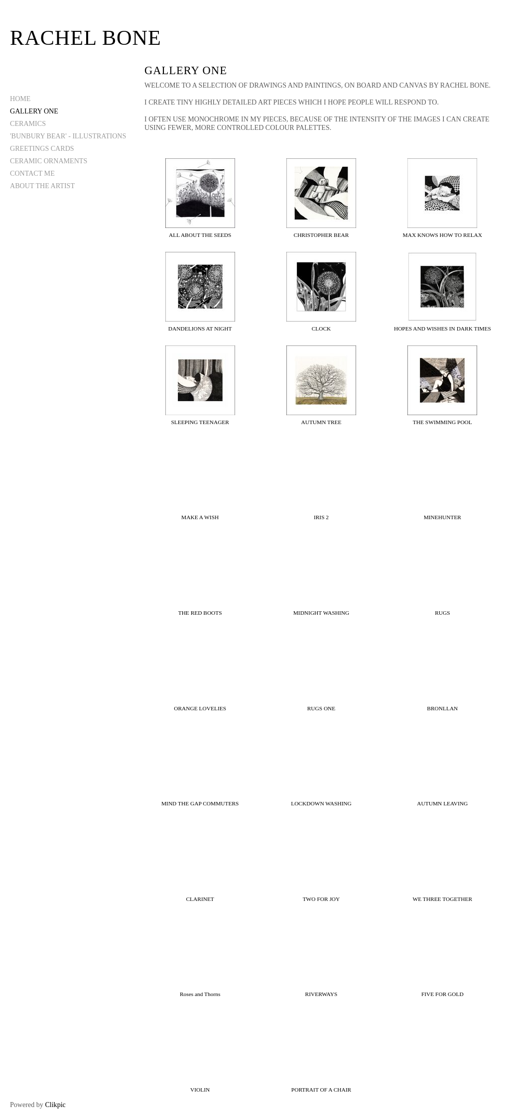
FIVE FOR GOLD (442, 994)
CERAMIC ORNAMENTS (48, 161)
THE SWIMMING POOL (442, 422)
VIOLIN (200, 1090)
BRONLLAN (442, 708)
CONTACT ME (32, 173)
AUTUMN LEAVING (442, 803)
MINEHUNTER (442, 517)
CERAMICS (28, 123)
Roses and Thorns (200, 994)
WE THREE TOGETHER (443, 899)
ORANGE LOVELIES (200, 708)
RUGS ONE (321, 708)
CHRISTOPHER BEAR (321, 235)
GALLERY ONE (34, 111)
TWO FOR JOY (321, 899)
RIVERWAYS (321, 994)
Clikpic (55, 1105)
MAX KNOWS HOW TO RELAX (442, 235)
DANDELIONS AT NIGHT (200, 329)
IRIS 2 (321, 517)
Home (20, 99)
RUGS (442, 613)
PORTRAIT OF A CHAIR (321, 1090)
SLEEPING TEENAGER (200, 422)
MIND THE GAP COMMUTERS (200, 803)
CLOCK (321, 329)
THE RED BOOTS (200, 613)
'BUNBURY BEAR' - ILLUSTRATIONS (68, 136)
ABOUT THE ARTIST (42, 186)
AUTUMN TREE (321, 422)
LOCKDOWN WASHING (321, 803)
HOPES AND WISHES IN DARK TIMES (442, 329)
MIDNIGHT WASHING (321, 613)
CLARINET (200, 899)
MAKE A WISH (200, 517)
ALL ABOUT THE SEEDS (200, 235)
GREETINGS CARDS (42, 148)
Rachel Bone (85, 37)
